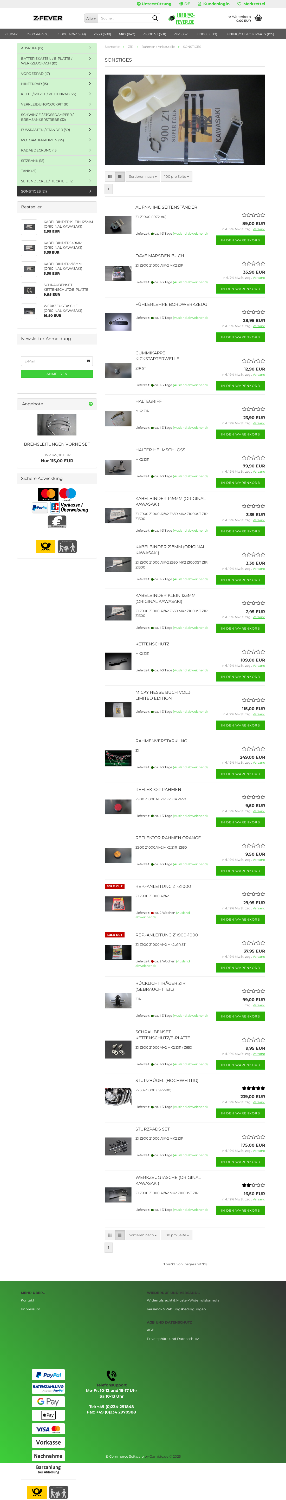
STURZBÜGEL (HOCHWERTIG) (166, 1080)
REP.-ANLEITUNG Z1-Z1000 (163, 886)
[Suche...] (91, 18)
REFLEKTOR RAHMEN (158, 789)
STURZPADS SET (152, 1129)
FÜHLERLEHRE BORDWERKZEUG (171, 304)
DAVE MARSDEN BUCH (159, 255)
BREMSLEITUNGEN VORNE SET (57, 444)
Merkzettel (251, 3)
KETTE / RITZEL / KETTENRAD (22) (48, 94)
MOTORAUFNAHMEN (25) (42, 140)
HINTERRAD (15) (34, 84)
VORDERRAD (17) (35, 73)
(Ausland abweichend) (190, 233)
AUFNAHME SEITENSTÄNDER (166, 207)
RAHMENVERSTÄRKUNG (161, 740)
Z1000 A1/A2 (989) (71, 34)
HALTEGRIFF (148, 401)
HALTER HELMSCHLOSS (160, 449)
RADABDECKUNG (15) (39, 150)
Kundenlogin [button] (214, 3)
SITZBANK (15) (32, 160)
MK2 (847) (127, 34)
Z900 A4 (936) (37, 34)
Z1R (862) (181, 34)
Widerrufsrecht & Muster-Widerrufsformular (184, 1300)
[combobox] (143, 176)
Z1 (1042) (11, 34)
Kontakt (27, 1300)
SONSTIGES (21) (34, 191)
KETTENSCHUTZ (152, 644)
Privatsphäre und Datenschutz (173, 1339)
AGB (150, 1330)
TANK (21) (28, 171)
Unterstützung (154, 3)
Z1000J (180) (206, 34)
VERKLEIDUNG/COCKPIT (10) (45, 104)
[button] (185, 4)
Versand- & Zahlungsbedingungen (176, 1309)
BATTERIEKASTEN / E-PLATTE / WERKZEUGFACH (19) (46, 60)
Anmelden (57, 374)
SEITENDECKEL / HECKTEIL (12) (47, 181)
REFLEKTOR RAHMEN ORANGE (168, 837)
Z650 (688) (102, 34)
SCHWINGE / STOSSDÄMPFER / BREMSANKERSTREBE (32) (47, 117)
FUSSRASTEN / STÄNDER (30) (45, 130)
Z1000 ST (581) (154, 34)
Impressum (30, 1309)
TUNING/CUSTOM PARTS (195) (249, 34)
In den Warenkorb (240, 240)
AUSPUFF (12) (32, 48)
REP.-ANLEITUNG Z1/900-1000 (166, 935)
